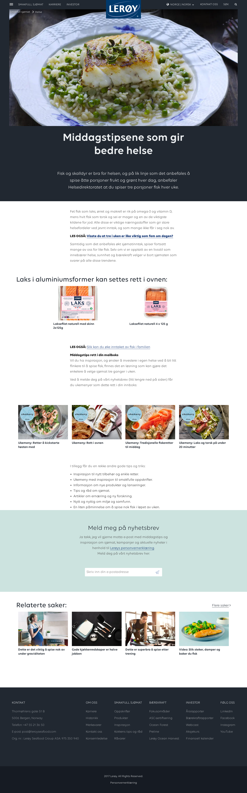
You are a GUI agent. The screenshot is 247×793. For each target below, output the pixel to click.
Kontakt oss (209, 4)
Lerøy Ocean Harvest (164, 738)
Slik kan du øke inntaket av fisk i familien (118, 347)
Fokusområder (159, 711)
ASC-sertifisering (160, 718)
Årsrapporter (195, 711)
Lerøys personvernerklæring (132, 548)
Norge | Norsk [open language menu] (180, 4)
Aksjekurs (192, 731)
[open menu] (11, 4)
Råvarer (119, 738)
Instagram (227, 725)
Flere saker (220, 605)
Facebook (227, 718)
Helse (38, 12)
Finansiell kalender (200, 738)
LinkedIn (226, 711)
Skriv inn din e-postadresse (106, 565)
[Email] (119, 572)
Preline (154, 731)
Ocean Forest (158, 725)
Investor (73, 4)
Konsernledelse (96, 738)
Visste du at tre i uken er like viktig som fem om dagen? (130, 236)
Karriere (55, 4)
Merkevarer (93, 725)
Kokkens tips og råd (128, 731)
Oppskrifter (122, 711)
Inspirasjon (122, 725)
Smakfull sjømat (20, 12)
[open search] (230, 4)
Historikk (92, 718)
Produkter (121, 718)
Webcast (192, 725)
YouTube (226, 731)
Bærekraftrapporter (199, 718)
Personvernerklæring (123, 782)
